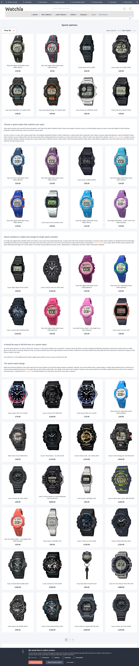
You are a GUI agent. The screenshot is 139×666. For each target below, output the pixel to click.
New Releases (103, 14)
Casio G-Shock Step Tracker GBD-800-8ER (124, 466)
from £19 (59, 2)
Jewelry (93, 14)
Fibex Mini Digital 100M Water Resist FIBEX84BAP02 (72, 307)
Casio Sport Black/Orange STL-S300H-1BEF (71, 99)
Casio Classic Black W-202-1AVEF (45, 269)
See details (70, 662)
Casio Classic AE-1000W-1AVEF (125, 61)
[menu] (69, 14)
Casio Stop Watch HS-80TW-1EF (98, 544)
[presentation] (2, 2)
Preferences (45, 657)
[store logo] (14, 9)
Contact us (48, 624)
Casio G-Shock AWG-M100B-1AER (45, 543)
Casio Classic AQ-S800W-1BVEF (46, 583)
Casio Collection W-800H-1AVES (125, 100)
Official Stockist (43, 2)
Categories (83, 14)
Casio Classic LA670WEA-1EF (98, 467)
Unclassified (79, 657)
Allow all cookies (35, 662)
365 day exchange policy (61, 645)
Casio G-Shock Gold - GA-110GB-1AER (98, 427)
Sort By (119, 28)
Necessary (34, 657)
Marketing (68, 657)
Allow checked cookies (54, 662)
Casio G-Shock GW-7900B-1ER (72, 390)
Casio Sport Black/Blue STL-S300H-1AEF (45, 99)
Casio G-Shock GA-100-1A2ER (98, 506)
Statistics (57, 657)
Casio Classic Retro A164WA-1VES (72, 206)
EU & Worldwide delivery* (78, 2)
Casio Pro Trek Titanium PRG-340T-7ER (125, 543)
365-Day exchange (12, 2)
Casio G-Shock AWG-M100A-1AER (72, 582)
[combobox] (69, 8)
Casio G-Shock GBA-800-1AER (124, 506)
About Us (39, 645)
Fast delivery (28, 2)
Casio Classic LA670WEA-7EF (72, 506)
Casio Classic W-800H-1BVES (98, 168)
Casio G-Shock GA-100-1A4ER (72, 544)
